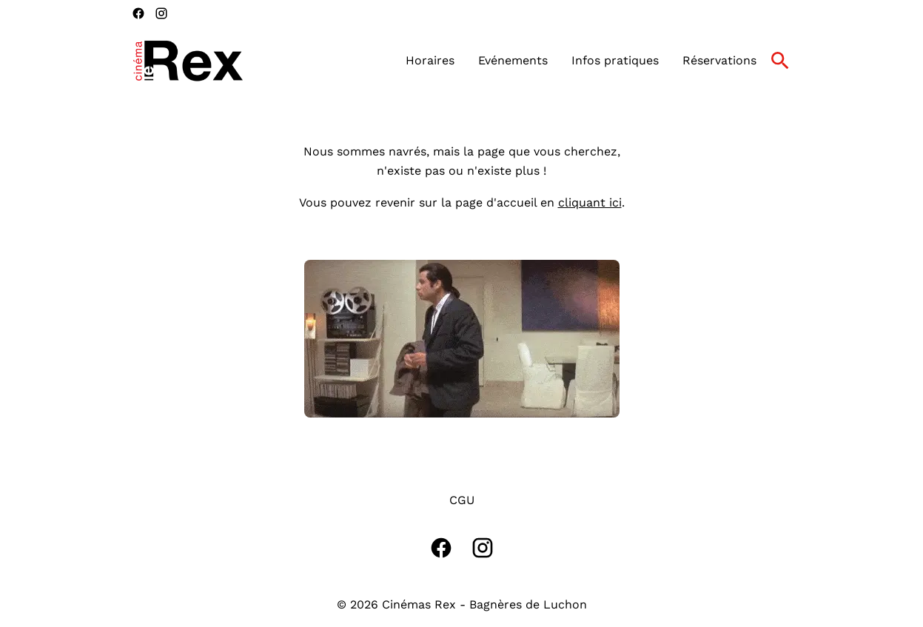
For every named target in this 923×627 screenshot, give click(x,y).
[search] (780, 61)
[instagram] (161, 13)
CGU (461, 500)
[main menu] (581, 60)
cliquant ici (590, 202)
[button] (462, 339)
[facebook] (138, 13)
